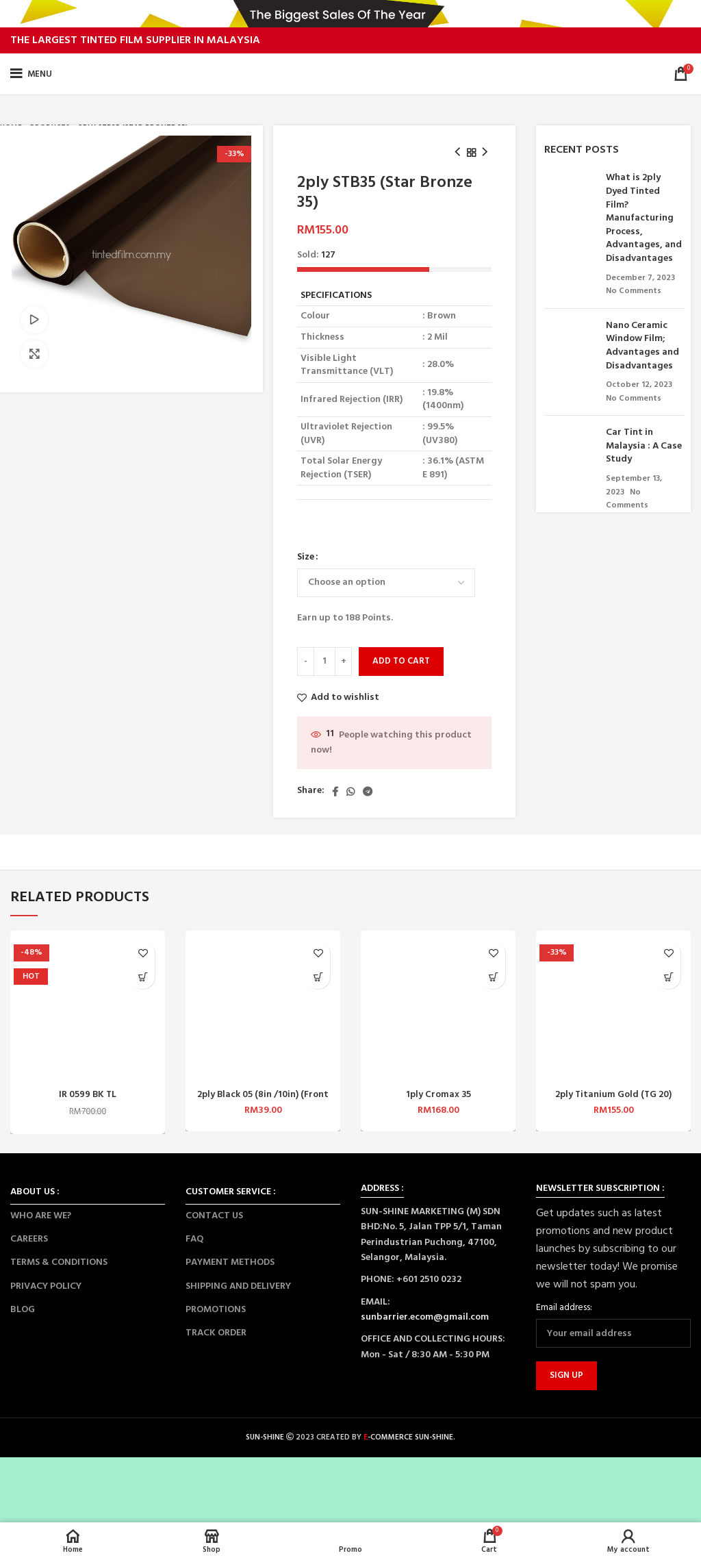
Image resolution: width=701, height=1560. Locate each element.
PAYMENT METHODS (230, 1262)
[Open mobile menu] (31, 74)
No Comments (633, 291)
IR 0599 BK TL (87, 1095)
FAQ (194, 1239)
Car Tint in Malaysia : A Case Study (644, 446)
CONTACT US (214, 1216)
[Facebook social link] (335, 792)
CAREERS (29, 1239)
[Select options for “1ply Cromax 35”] (493, 977)
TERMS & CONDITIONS (58, 1262)
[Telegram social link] (368, 792)
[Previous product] (457, 153)
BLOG (22, 1310)
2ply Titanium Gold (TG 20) (614, 1095)
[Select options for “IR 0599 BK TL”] (143, 977)
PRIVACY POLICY (45, 1286)
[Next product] (485, 153)
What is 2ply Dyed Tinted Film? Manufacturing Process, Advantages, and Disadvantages (644, 218)
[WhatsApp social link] (350, 792)
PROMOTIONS (216, 1310)
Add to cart (401, 661)
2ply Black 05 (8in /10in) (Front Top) (262, 1101)
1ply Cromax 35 (438, 1095)
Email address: (564, 1308)
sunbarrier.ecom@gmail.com (425, 1317)
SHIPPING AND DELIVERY (238, 1286)
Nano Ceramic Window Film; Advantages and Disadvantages (642, 346)
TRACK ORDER (216, 1333)
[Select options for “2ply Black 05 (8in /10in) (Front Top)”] (318, 977)
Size (305, 557)
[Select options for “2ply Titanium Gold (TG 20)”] (668, 977)
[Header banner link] (350, 13)
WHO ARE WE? (40, 1216)
